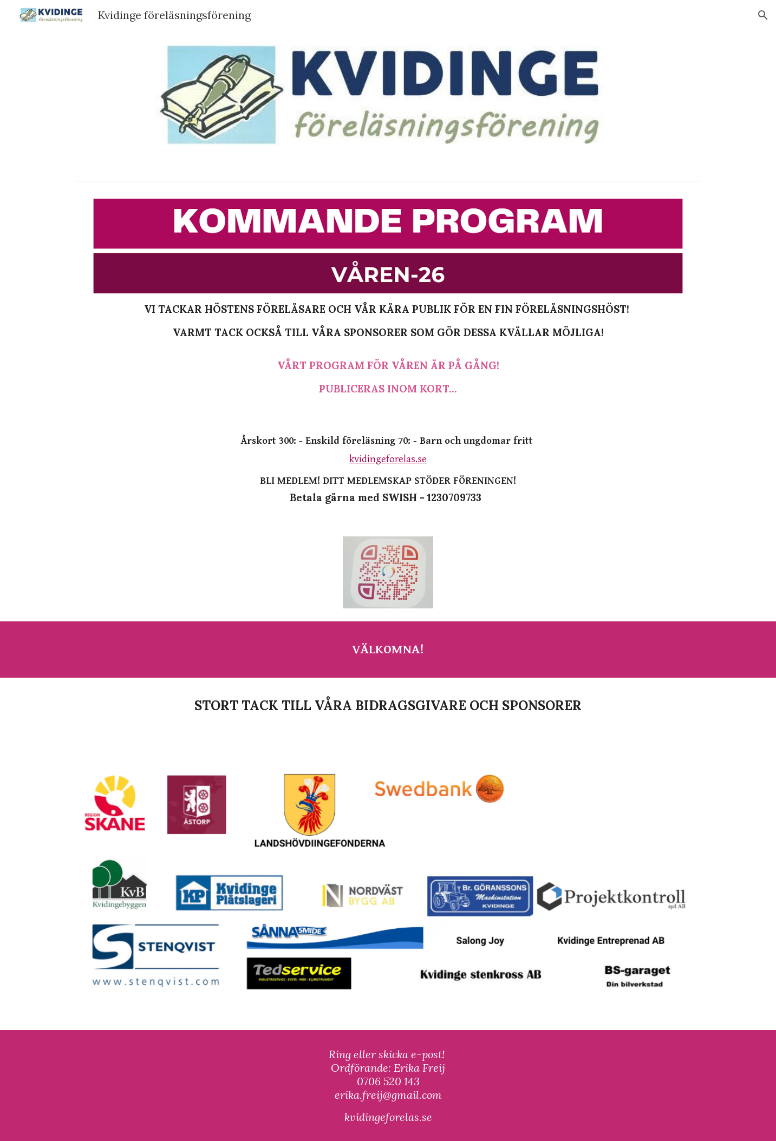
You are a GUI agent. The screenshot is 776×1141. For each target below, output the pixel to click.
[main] (387, 349)
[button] (763, 15)
